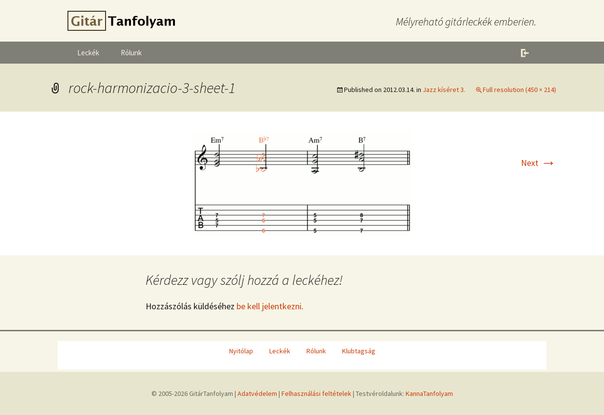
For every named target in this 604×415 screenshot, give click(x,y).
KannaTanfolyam (429, 393)
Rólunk (131, 52)
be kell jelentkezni (269, 306)
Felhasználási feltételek (316, 393)
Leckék (88, 52)
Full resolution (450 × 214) (519, 89)
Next (538, 162)
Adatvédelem (257, 393)
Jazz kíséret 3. (444, 89)
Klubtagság (358, 350)
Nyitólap (241, 350)
